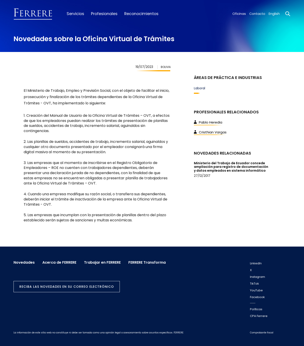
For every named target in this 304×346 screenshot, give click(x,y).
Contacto (257, 13)
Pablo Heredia (208, 122)
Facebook (257, 297)
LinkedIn (256, 263)
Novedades (24, 262)
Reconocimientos (141, 13)
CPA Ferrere (259, 316)
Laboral (199, 88)
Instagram (257, 277)
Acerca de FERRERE (59, 262)
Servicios (75, 13)
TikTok (254, 283)
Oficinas (239, 13)
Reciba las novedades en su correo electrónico (66, 286)
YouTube (256, 290)
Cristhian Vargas (210, 132)
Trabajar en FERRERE (102, 262)
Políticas (256, 309)
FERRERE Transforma (147, 262)
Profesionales (104, 13)
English (274, 13)
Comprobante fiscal (261, 332)
